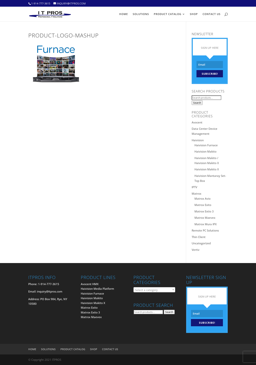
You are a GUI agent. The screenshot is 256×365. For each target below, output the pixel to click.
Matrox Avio (202, 198)
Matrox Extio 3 (204, 211)
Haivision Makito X (206, 169)
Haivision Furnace (206, 145)
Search (197, 102)
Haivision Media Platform (97, 288)
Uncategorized (201, 243)
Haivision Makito (205, 151)
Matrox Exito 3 (90, 312)
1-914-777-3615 (40, 3)
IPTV (194, 187)
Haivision (198, 140)
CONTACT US (212, 14)
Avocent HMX (90, 284)
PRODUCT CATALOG (167, 14)
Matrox (196, 193)
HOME (123, 14)
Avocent (197, 122)
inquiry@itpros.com (49, 291)
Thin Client (199, 237)
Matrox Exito (202, 205)
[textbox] (154, 290)
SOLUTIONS (141, 14)
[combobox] (154, 289)
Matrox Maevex (204, 217)
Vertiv (195, 250)
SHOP (194, 14)
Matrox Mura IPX (205, 224)
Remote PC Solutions (205, 230)
